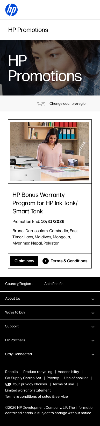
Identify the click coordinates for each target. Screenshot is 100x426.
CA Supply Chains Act (23, 378)
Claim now (24, 260)
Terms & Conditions (69, 260)
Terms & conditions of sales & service (36, 396)
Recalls (11, 372)
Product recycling (37, 372)
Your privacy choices (30, 384)
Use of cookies (76, 378)
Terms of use (63, 384)
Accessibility (68, 372)
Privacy (53, 378)
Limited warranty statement (28, 390)
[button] (50, 298)
